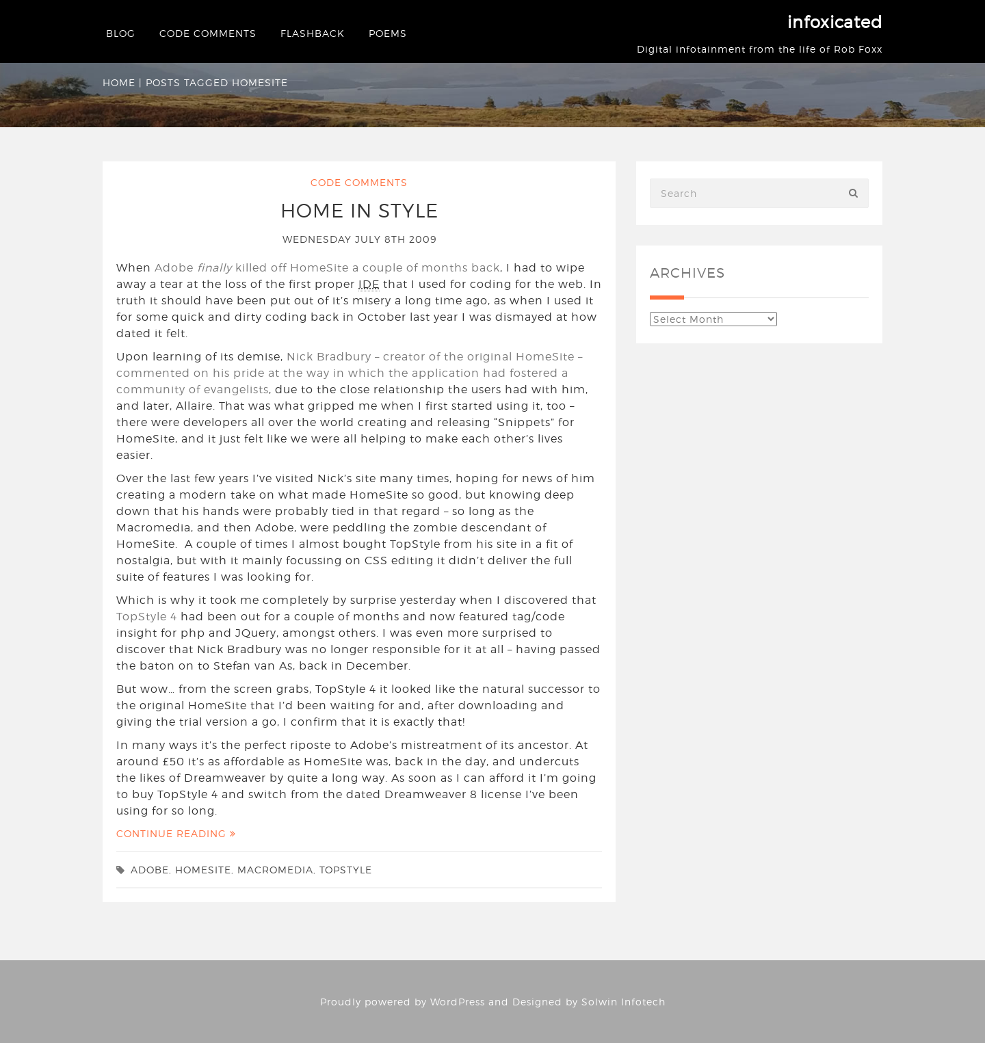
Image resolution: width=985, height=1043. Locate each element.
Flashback (312, 33)
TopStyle (345, 869)
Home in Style (359, 210)
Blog (120, 33)
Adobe (150, 869)
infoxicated (834, 22)
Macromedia (275, 869)
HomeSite (203, 869)
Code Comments (208, 33)
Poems (388, 33)
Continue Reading (176, 833)
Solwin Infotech (623, 1001)
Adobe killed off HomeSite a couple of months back (327, 267)
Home (119, 82)
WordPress (457, 1001)
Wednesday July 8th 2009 (359, 239)
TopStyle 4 (146, 616)
